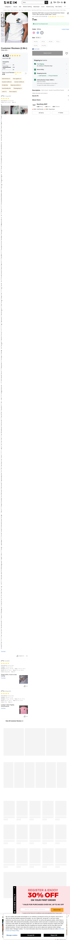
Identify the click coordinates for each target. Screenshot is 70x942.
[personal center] (51, 2)
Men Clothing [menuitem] (58, 6)
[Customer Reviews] (14, 49)
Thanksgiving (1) (18, 88)
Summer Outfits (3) (19, 82)
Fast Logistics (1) (17, 78)
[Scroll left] (62, 6)
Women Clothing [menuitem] (27, 6)
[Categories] (8, 6)
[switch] (25, 73)
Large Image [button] (65, 29)
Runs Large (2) (12, 91)
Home (5, 10)
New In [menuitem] (15, 6)
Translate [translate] (3, 678)
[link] (54, 2)
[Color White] (36, 29)
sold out (47, 53)
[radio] (33, 32)
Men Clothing (14, 10)
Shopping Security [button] (41, 73)
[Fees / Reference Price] (37, 20)
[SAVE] (66, 53)
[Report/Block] (27, 656)
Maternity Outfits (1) (16, 85)
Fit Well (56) (5, 85)
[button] (33, 2)
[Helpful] (17, 656)
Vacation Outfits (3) (6, 82)
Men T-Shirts (27, 10)
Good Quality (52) (6, 88)
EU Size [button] (38, 37)
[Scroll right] (65, 6)
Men (9, 10)
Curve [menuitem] (42, 6)
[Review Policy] (6, 58)
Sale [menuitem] (20, 6)
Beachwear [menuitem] (36, 6)
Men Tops (21, 10)
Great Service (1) (6, 78)
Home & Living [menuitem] (50, 6)
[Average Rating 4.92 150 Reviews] (56, 16)
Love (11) (4, 91)
